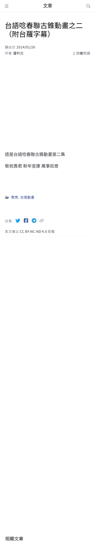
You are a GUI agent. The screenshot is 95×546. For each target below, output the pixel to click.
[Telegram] (34, 220)
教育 (14, 197)
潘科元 (18, 53)
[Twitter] (18, 220)
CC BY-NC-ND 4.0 (34, 231)
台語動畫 (27, 197)
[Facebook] (26, 220)
